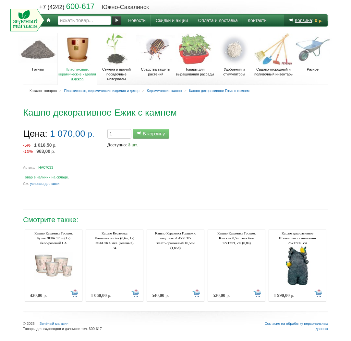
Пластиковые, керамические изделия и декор (77, 57)
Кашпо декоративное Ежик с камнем (219, 91)
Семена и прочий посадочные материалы (116, 57)
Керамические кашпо (164, 91)
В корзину (151, 133)
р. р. (39, 148)
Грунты (37, 52)
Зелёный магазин (54, 323)
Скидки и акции (172, 20)
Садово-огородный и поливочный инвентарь (273, 54)
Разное (312, 52)
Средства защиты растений (155, 54)
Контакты (257, 20)
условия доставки (44, 184)
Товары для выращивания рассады (195, 54)
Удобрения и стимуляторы (234, 54)
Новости (137, 20)
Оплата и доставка (217, 20)
